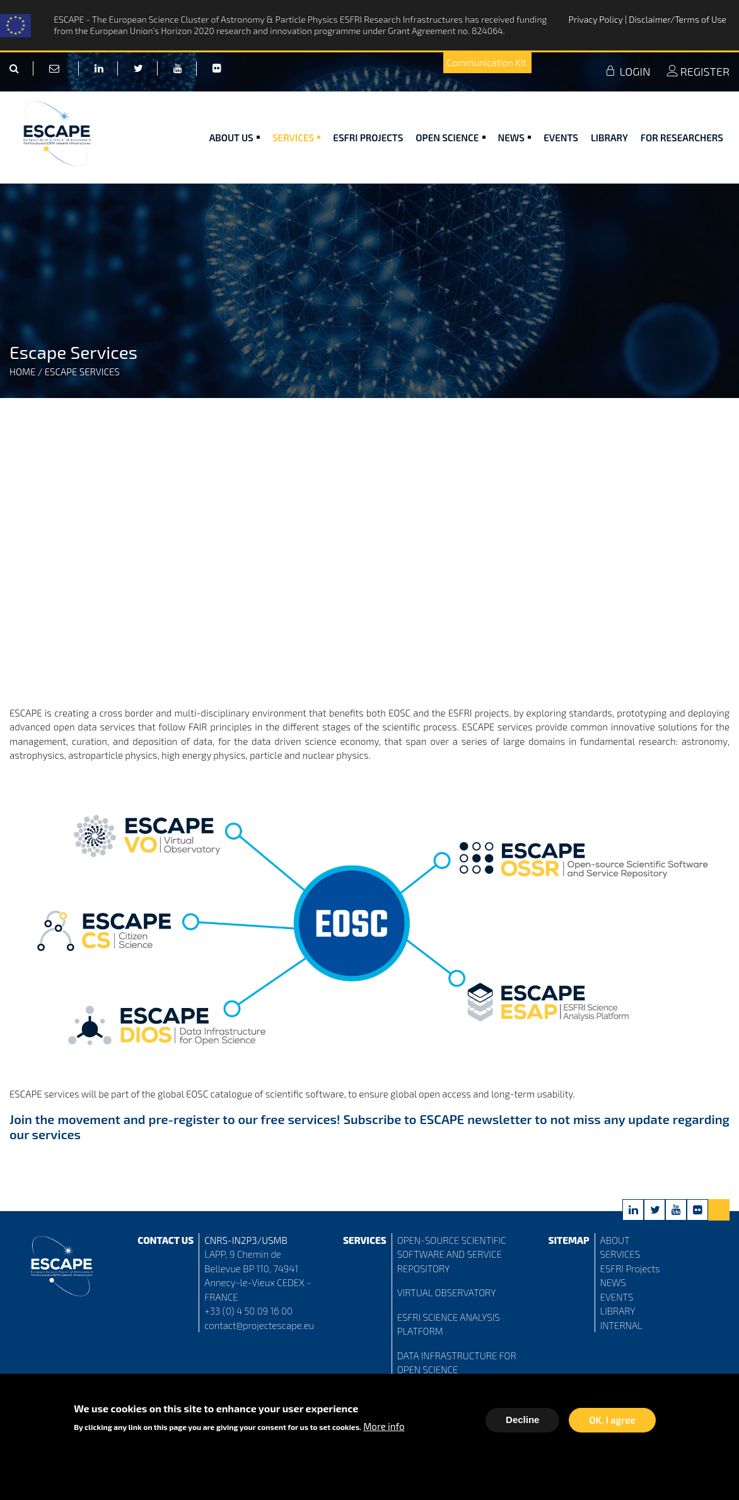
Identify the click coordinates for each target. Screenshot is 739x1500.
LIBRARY (618, 1310)
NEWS (613, 1282)
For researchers (682, 137)
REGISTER (698, 71)
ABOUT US (234, 137)
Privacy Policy (596, 19)
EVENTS (617, 1297)
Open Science (450, 137)
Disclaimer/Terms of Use (677, 19)
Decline (522, 1419)
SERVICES (620, 1254)
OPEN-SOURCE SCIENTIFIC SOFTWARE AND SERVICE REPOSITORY (451, 1254)
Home (22, 371)
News (515, 137)
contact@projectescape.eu (259, 1325)
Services (296, 137)
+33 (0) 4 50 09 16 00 (248, 1310)
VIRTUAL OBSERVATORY (446, 1292)
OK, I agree (612, 1420)
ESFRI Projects (368, 137)
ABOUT (615, 1240)
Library (609, 137)
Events (561, 137)
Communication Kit (486, 62)
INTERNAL (621, 1325)
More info (383, 1426)
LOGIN (627, 71)
